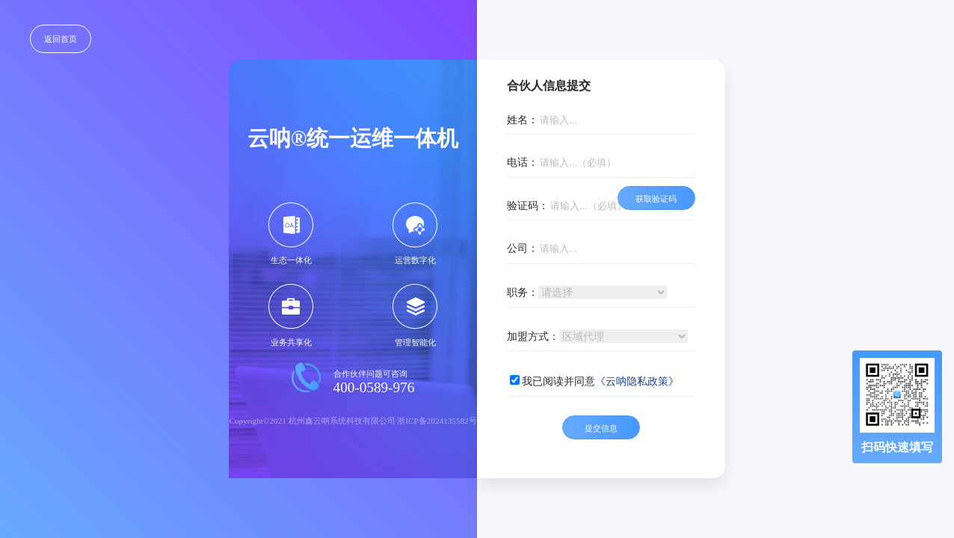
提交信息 (601, 428)
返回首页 (60, 38)
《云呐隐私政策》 (637, 381)
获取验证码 (656, 198)
